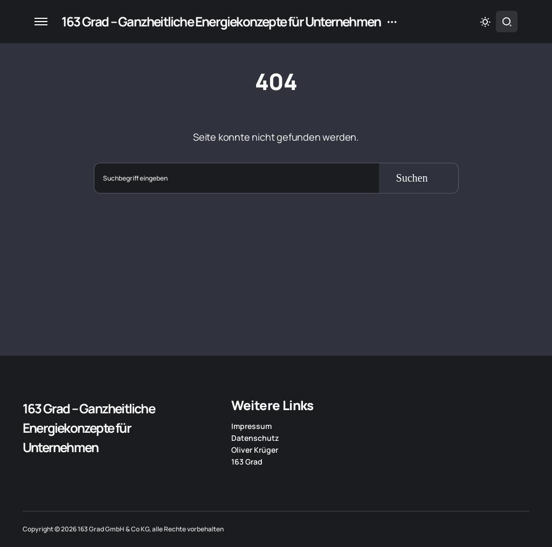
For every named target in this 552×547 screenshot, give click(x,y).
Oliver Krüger (254, 450)
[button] (41, 21)
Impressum (251, 426)
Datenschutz (255, 438)
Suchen (412, 178)
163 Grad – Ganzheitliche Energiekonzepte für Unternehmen (221, 21)
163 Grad (247, 462)
